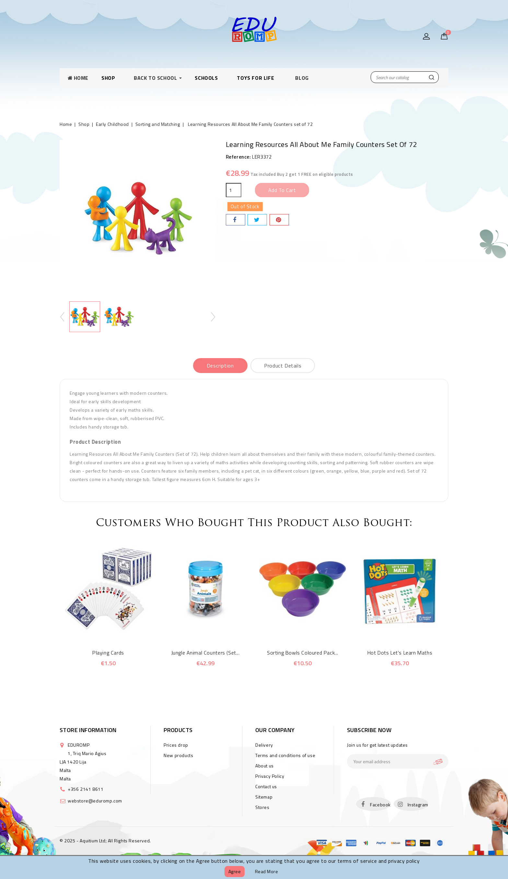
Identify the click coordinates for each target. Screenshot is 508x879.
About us (264, 765)
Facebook (380, 804)
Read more (266, 871)
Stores (262, 807)
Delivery (264, 744)
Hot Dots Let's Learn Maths (400, 652)
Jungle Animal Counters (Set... (205, 652)
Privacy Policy (269, 776)
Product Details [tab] (282, 365)
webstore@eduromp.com (95, 800)
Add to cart (282, 190)
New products (178, 755)
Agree (234, 871)
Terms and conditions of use (285, 755)
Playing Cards (108, 652)
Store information (88, 730)
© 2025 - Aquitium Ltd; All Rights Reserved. (105, 840)
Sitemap (263, 796)
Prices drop (176, 744)
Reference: (238, 157)
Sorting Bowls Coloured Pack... (302, 652)
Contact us (266, 786)
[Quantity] (233, 190)
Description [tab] (220, 365)
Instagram (418, 804)
